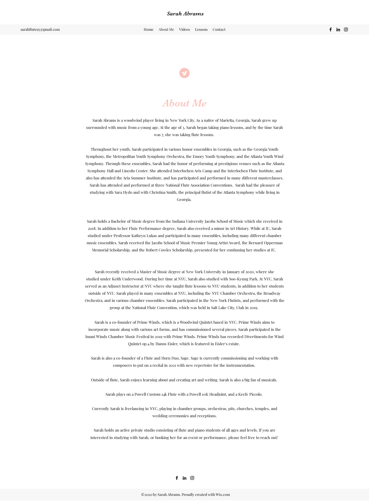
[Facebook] (330, 29)
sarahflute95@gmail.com (40, 29)
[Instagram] (345, 29)
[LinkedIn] (338, 29)
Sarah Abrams (185, 13)
